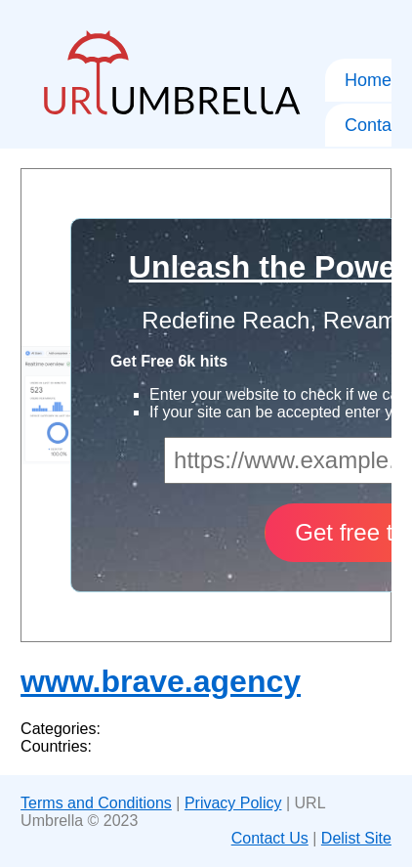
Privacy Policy (233, 803)
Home (368, 80)
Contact (375, 125)
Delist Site (356, 838)
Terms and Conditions (96, 803)
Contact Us (270, 838)
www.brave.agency (161, 681)
